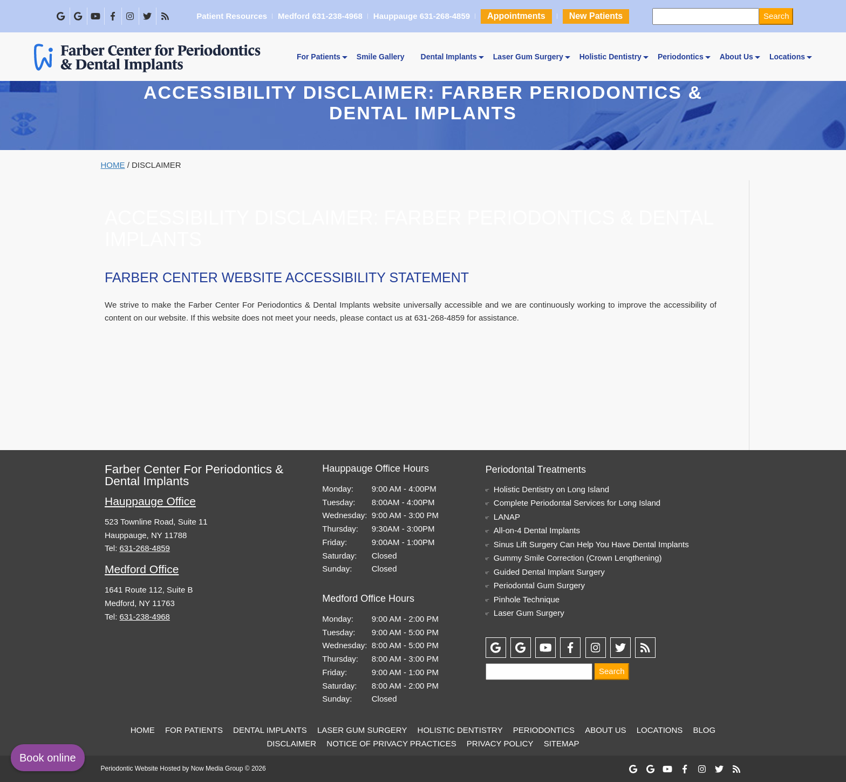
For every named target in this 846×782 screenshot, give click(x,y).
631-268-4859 (439, 317)
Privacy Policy (500, 743)
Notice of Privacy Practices (391, 743)
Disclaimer (291, 743)
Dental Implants (449, 56)
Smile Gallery (381, 56)
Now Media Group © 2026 (228, 768)
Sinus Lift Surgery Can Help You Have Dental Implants (591, 544)
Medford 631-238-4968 (320, 16)
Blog (704, 730)
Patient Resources (231, 16)
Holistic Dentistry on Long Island (551, 489)
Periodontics (681, 56)
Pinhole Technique (527, 599)
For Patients (318, 56)
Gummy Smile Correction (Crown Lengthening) (578, 557)
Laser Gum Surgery (528, 56)
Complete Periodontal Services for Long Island (577, 502)
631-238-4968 (145, 616)
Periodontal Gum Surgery (539, 585)
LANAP (507, 516)
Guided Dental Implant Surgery (549, 571)
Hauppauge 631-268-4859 (421, 16)
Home (113, 164)
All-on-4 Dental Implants (537, 530)
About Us (736, 56)
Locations (787, 56)
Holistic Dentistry (610, 56)
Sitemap (561, 743)
